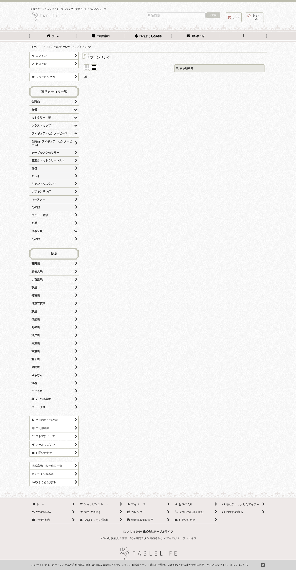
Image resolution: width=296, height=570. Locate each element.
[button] (243, 36)
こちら (244, 564)
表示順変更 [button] (184, 68)
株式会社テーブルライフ (158, 531)
